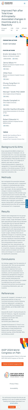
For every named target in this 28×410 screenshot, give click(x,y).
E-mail (16, 58)
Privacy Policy (14, 384)
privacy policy (14, 403)
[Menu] (25, 3)
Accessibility (14, 388)
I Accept (12, 407)
